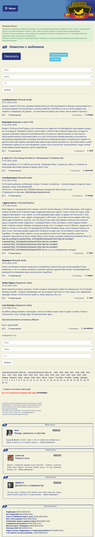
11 (28, 380)
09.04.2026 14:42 (43, 521)
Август (51, 378)
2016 (31, 375)
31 (6, 383)
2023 (68, 375)
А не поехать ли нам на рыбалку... (20, 533)
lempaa (89, 196)
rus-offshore (87, 328)
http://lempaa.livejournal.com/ (38, 192)
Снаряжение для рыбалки (16, 523)
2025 (79, 375)
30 (3, 383)
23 (68, 380)
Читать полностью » (47, 442)
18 (51, 380)
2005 (61, 372)
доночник (88, 170)
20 (58, 380)
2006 (67, 372)
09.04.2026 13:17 (34, 523)
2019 (47, 375)
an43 (90, 151)
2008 (77, 372)
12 (31, 380)
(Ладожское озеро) (17, 283)
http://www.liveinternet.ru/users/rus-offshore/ (20, 320)
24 (71, 380)
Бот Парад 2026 (12, 514)
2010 (88, 372)
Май (33, 378)
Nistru (16, 430)
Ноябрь (76, 378)
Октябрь (68, 378)
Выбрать (7, 90)
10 (24, 380)
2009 (83, 372)
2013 (15, 375)
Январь (5, 378)
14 (38, 380)
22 (64, 380)
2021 (58, 375)
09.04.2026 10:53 (36, 526)
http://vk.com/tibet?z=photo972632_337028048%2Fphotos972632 (29, 239)
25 (74, 380)
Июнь (38, 378)
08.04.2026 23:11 (25, 528)
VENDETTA (19, 483)
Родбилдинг (11, 512)
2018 (42, 375)
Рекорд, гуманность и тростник (29, 433)
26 (78, 380)
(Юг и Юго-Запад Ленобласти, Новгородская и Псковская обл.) (33, 158)
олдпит (89, 275)
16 (44, 380)
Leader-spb (19, 456)
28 (85, 380)
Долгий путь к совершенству (29, 485)
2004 (56, 372)
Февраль (13, 378)
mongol (89, 115)
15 (41, 380)
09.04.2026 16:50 (30, 519)
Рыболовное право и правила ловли (21, 521)
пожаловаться (77, 115)
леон (90, 298)
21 (61, 380)
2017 (36, 375)
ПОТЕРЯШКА (42, 393)
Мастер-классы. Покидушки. (17, 526)
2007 (72, 372)
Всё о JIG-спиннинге (14, 519)
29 (88, 380)
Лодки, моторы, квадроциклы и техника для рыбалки (27, 530)
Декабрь (84, 378)
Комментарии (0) (14, 115)
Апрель (27, 378)
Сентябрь (59, 378)
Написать (11, 56)
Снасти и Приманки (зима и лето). (19, 517)
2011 (4, 375)
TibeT (89, 253)
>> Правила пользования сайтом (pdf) (16, 389)
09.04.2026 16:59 (40, 517)
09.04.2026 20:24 (23, 512)
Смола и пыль (22, 458)
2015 (25, 375)
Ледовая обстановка (58, 55)
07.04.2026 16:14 (56, 530)
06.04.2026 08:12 (41, 533)
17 (48, 380)
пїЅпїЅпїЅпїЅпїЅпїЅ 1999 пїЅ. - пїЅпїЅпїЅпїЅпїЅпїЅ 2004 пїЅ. (27, 372)
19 (54, 380)
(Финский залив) (17, 100)
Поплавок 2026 (12, 528)
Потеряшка (55, 59)
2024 (74, 375)
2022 (63, 375)
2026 (84, 375)
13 (34, 380)
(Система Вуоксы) (18, 203)
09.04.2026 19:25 (26, 514)
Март (20, 378)
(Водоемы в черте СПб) (17, 122)
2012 (9, 375)
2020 (52, 375)
